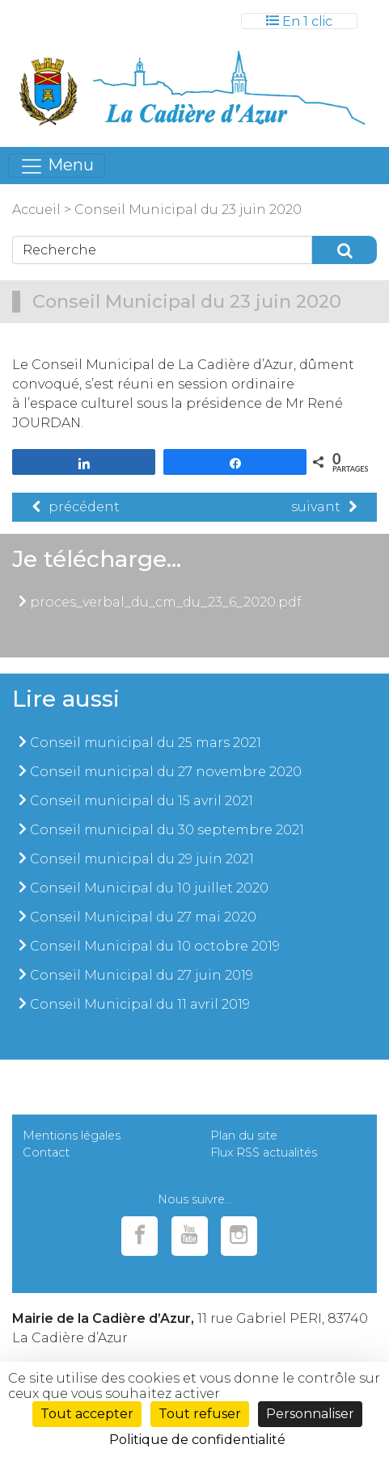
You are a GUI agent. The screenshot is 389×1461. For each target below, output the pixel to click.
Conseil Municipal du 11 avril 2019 (140, 1004)
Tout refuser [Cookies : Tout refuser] (200, 1413)
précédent (76, 506)
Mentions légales (72, 1135)
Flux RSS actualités (263, 1152)
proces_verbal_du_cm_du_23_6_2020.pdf (166, 602)
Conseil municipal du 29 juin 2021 (142, 859)
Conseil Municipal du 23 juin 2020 (188, 209)
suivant (324, 506)
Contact (46, 1152)
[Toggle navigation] (299, 21)
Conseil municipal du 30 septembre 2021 (167, 830)
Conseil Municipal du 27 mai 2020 (143, 917)
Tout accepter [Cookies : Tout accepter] (86, 1413)
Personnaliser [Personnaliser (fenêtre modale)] (310, 1413)
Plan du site (243, 1135)
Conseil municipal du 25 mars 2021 (145, 742)
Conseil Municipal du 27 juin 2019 (141, 975)
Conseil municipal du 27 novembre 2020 (166, 771)
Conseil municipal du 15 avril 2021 (141, 800)
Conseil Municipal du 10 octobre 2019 (155, 946)
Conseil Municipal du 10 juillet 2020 (149, 888)
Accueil (36, 209)
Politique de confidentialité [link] (197, 1439)
